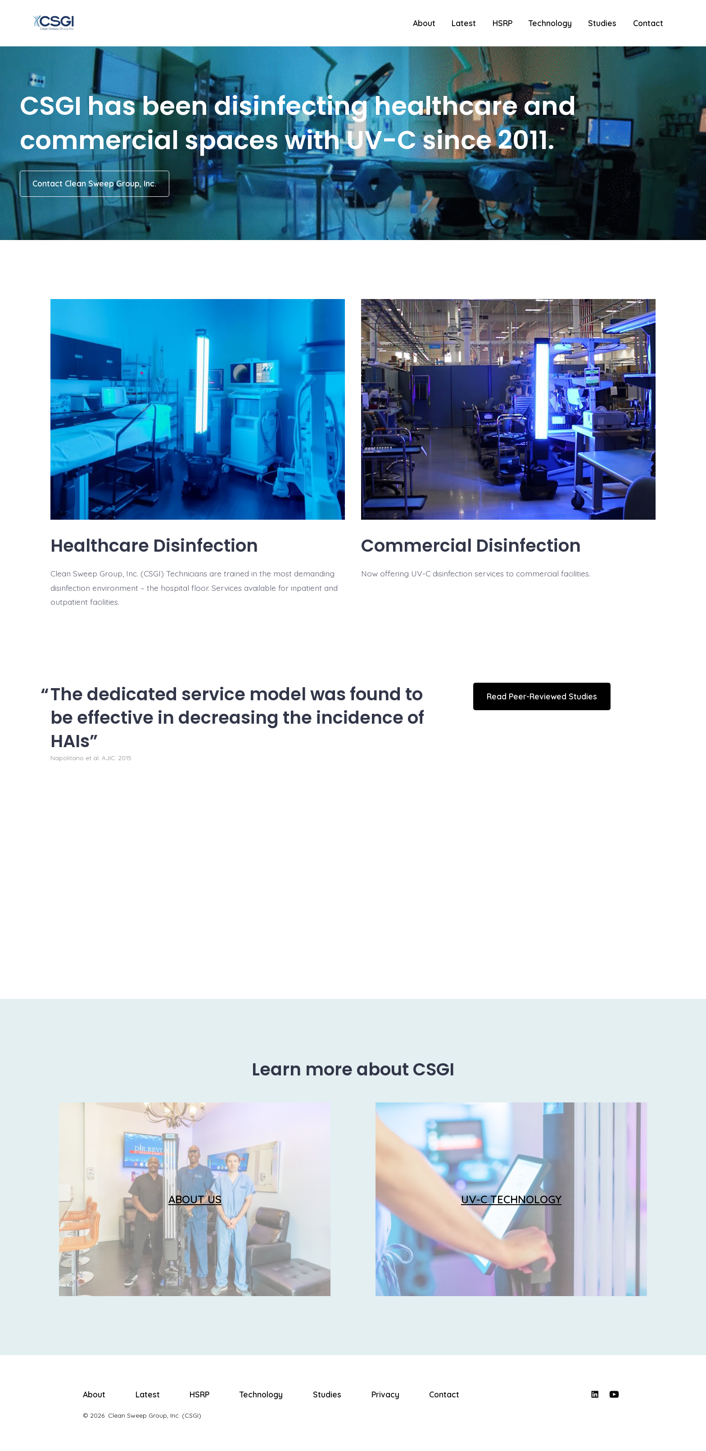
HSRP (502, 23)
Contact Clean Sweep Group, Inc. (94, 183)
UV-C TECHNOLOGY (511, 1199)
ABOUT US (195, 1199)
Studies (602, 23)
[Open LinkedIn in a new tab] (595, 1394)
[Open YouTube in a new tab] (614, 1394)
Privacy (385, 1394)
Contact (648, 23)
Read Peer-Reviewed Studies (542, 696)
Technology (550, 23)
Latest (464, 23)
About (424, 23)
